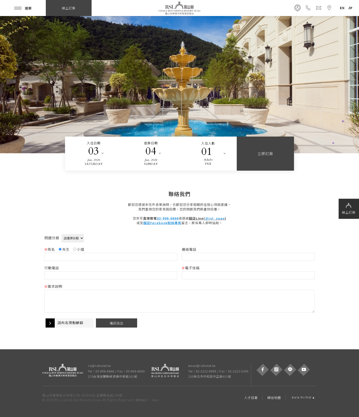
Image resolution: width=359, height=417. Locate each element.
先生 (64, 249)
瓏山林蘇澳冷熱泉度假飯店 (179, 8)
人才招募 (251, 397)
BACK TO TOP (301, 397)
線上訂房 (349, 208)
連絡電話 (189, 249)
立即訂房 (265, 153)
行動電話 (51, 267)
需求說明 (53, 286)
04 (150, 151)
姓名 (49, 249)
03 (93, 151)
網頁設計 (141, 400)
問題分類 (51, 237)
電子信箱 (191, 267)
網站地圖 (274, 397)
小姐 (78, 249)
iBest (155, 400)
